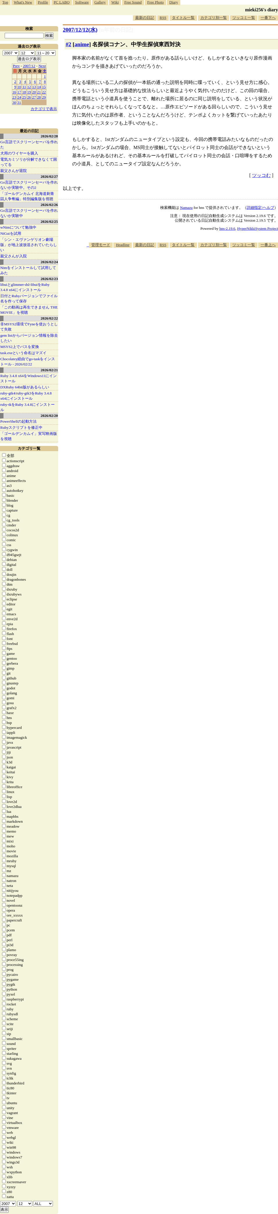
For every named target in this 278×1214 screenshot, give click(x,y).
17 (19, 92)
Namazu (186, 207)
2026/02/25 (49, 221)
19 (29, 92)
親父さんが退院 (13, 170)
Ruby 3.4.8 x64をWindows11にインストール (28, 378)
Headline (122, 245)
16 (14, 92)
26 (29, 97)
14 (39, 87)
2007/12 (29, 66)
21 (39, 92)
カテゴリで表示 (44, 109)
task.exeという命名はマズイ (23, 353)
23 (14, 97)
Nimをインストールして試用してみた (28, 270)
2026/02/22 (49, 318)
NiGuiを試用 (10, 233)
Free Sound (133, 2)
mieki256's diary (261, 9)
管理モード (100, 245)
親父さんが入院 (13, 256)
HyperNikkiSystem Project (257, 228)
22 (44, 92)
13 (34, 87)
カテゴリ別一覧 (213, 17)
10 (19, 87)
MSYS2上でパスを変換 (19, 347)
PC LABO (62, 2)
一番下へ (268, 17)
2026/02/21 (49, 370)
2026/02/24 (49, 262)
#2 (68, 44)
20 (34, 92)
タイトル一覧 (183, 17)
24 (19, 97)
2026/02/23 (49, 279)
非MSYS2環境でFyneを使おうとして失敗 (29, 326)
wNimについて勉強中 (18, 227)
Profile (43, 2)
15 (44, 87)
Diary (173, 2)
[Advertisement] (199, 293)
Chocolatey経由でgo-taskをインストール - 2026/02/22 (27, 361)
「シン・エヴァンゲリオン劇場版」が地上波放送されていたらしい (28, 244)
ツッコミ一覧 (243, 17)
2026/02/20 (49, 415)
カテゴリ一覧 (29, 448)
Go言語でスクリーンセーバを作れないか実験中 (29, 213)
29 (44, 97)
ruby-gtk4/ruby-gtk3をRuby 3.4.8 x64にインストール (26, 396)
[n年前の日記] (116, 30)
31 (19, 102)
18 (24, 92)
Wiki (115, 2)
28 (39, 97)
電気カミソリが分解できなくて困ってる (28, 162)
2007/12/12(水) (80, 30)
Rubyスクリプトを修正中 (21, 427)
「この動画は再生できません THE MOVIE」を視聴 (29, 310)
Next (42, 66)
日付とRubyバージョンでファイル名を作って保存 (29, 298)
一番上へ (268, 245)
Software (82, 2)
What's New (23, 2)
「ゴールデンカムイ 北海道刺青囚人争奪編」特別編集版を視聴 (27, 196)
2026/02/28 (49, 136)
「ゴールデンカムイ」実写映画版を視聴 (28, 436)
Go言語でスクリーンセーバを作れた (29, 144)
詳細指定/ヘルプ (260, 207)
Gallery (100, 2)
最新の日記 (144, 17)
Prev (16, 66)
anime (81, 44)
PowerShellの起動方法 (18, 421)
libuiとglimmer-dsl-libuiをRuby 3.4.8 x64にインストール (24, 287)
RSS (163, 17)
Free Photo (155, 2)
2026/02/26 (49, 204)
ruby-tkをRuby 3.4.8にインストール (27, 407)
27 (34, 97)
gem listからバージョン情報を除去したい (29, 338)
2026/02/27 (49, 176)
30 (14, 102)
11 (24, 87)
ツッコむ (261, 175)
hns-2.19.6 (227, 228)
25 (24, 97)
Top (5, 2)
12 (29, 87)
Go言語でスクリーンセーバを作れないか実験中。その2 (29, 185)
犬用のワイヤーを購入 (19, 153)
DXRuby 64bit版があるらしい (24, 387)
